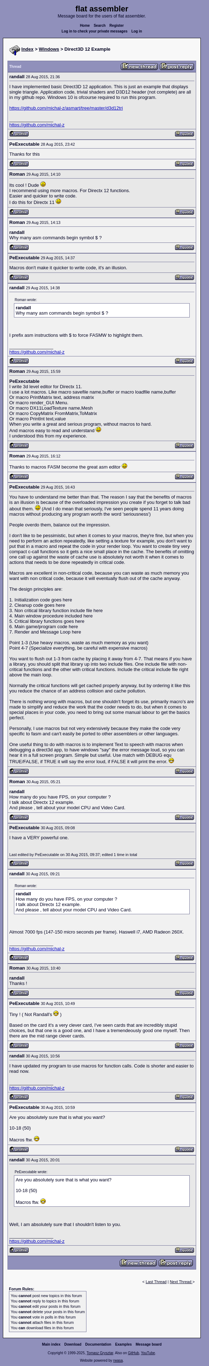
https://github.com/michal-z (37, 124)
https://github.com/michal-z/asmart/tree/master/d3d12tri (66, 108)
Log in (136, 31)
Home (85, 25)
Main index (51, 1344)
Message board (149, 1344)
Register (116, 25)
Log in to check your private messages (94, 31)
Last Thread (156, 1282)
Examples (123, 1344)
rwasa (118, 1360)
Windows (49, 49)
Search (99, 25)
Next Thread (181, 1282)
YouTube (148, 1353)
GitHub (133, 1353)
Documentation (98, 1344)
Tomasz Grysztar (99, 1353)
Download (72, 1344)
